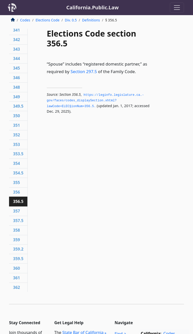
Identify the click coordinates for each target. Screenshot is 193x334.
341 (16, 30)
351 (16, 125)
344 (16, 58)
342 (16, 39)
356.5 (18, 201)
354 (16, 163)
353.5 (18, 154)
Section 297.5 (84, 71)
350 (16, 115)
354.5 (18, 173)
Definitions (91, 20)
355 (16, 182)
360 (16, 268)
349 (16, 97)
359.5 (18, 258)
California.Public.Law (92, 7)
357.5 (18, 220)
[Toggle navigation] (177, 8)
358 (16, 230)
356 (16, 192)
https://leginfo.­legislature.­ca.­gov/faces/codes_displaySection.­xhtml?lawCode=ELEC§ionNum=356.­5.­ (95, 100)
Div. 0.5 (71, 20)
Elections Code (47, 20)
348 (16, 87)
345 (16, 68)
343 (16, 49)
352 (16, 135)
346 (16, 77)
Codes (25, 20)
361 (16, 278)
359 (16, 239)
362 (16, 287)
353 (16, 144)
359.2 (18, 249)
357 (16, 211)
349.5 (18, 106)
